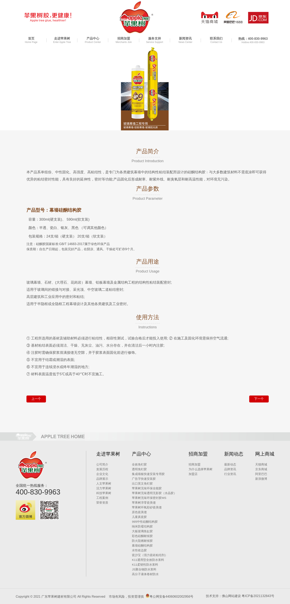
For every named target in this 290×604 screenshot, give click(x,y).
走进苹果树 (108, 454)
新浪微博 (261, 478)
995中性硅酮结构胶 (145, 521)
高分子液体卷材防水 (145, 574)
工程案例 (102, 497)
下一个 (259, 398)
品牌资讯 (230, 469)
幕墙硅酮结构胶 (142, 545)
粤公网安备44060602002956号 (172, 596)
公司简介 (102, 464)
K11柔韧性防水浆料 (145, 564)
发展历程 (102, 469)
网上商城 (264, 454)
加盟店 (193, 474)
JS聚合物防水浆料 (144, 569)
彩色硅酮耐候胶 (142, 536)
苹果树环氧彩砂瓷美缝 (147, 507)
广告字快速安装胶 (144, 478)
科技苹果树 (103, 493)
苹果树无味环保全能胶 (147, 488)
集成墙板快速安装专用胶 (148, 474)
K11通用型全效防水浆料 (148, 559)
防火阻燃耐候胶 (142, 540)
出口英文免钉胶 (142, 483)
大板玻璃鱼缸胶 (142, 531)
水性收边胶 (139, 550)
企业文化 (102, 474)
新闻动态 (233, 454)
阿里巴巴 (261, 474)
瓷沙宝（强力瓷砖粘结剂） (150, 555)
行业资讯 (230, 474)
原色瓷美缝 (139, 512)
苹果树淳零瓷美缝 (144, 502)
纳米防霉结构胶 (142, 526)
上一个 (36, 398)
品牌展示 (102, 478)
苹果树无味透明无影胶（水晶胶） (154, 493)
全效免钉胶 (139, 464)
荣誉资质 (102, 502)
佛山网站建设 (231, 596)
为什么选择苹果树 (200, 469)
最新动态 (230, 464)
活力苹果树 (103, 488)
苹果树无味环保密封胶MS (149, 497)
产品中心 (141, 454)
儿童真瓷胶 (139, 517)
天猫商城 (261, 464)
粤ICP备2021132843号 (258, 596)
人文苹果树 (103, 483)
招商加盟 (198, 454)
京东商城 (261, 469)
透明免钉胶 (139, 469)
